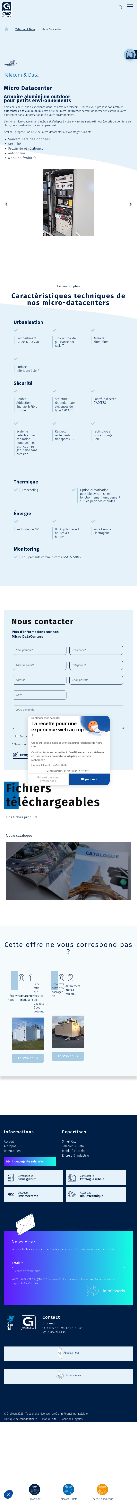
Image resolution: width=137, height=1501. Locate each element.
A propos (10, 1146)
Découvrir (38, 1194)
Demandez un (38, 1177)
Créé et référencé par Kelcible (70, 1413)
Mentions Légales (72, 1419)
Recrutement (13, 1151)
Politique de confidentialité (78, 736)
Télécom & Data (73, 1146)
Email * (17, 1263)
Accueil (9, 1141)
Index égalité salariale (27, 1161)
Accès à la (101, 1194)
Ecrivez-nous (73, 1375)
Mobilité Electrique (75, 1151)
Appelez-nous (71, 1352)
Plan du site (49, 1419)
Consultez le (101, 1177)
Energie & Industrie (75, 1155)
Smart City (69, 1141)
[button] (6, 203)
